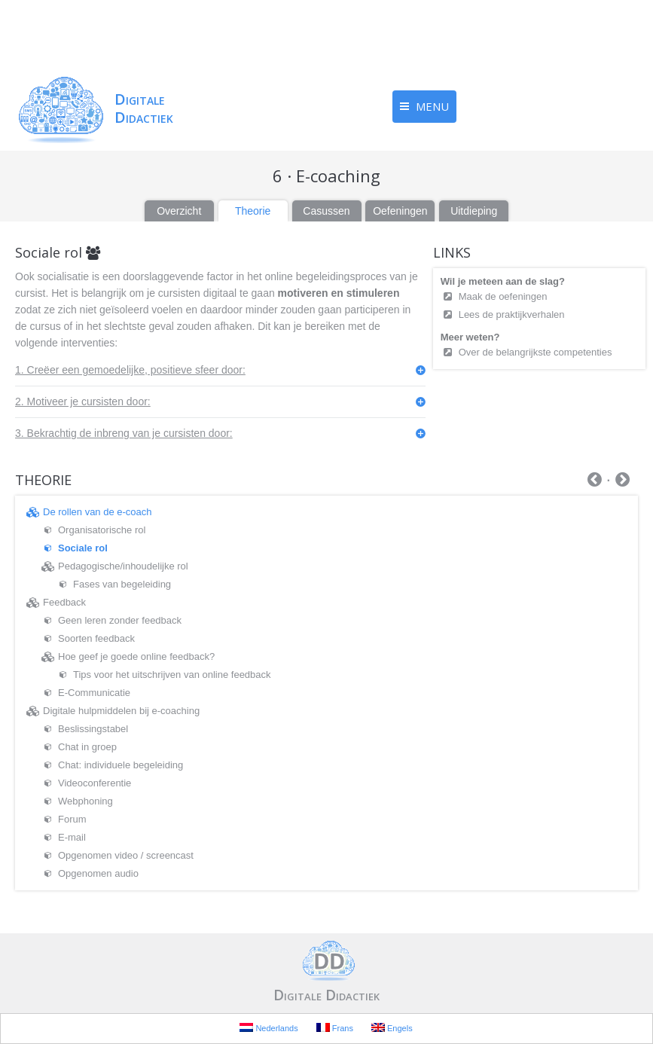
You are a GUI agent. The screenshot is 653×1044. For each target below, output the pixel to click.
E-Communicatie (94, 692)
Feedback (64, 602)
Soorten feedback (96, 638)
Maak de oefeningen (504, 296)
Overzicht (179, 211)
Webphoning (85, 801)
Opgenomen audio (98, 873)
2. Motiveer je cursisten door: (83, 401)
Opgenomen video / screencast (126, 855)
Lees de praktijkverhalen (512, 314)
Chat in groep (87, 746)
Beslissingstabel (93, 728)
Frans (334, 1028)
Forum (72, 819)
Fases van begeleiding (122, 584)
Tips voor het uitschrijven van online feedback (172, 674)
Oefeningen (400, 211)
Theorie (252, 211)
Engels (392, 1028)
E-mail (72, 837)
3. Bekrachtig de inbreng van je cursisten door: (124, 433)
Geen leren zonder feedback (120, 620)
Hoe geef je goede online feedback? (136, 656)
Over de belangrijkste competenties (535, 352)
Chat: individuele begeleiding (120, 765)
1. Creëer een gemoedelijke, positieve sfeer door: (130, 370)
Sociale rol (83, 548)
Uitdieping (473, 211)
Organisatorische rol (101, 530)
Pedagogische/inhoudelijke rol (123, 566)
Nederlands (269, 1028)
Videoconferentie (94, 783)
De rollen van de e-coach (97, 511)
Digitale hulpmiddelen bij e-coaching (121, 710)
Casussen (326, 211)
